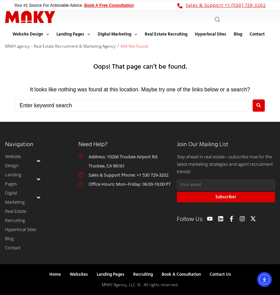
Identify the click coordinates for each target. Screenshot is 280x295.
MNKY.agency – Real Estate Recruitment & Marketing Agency (60, 46)
